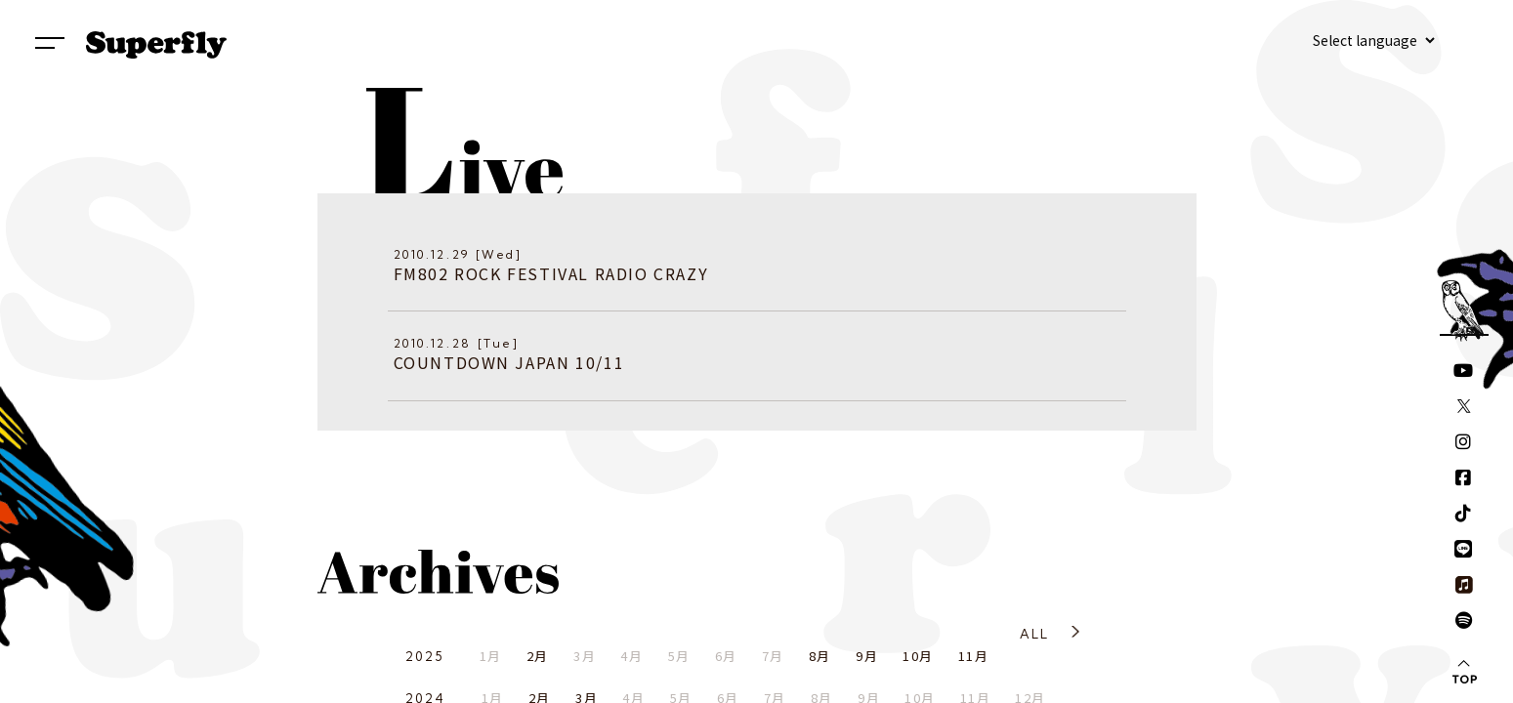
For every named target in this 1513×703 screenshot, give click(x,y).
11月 (973, 655)
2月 (537, 655)
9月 (867, 655)
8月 (820, 655)
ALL (1035, 633)
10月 (918, 655)
